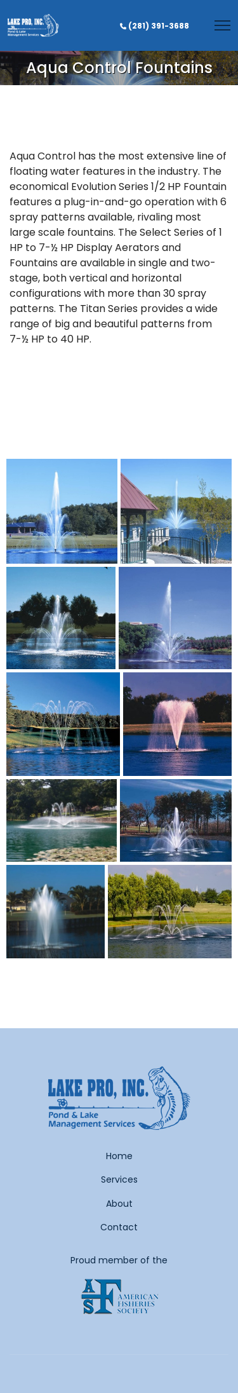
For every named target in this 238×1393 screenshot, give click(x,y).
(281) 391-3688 (158, 25)
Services (119, 1179)
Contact (119, 1227)
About (119, 1203)
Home (119, 1156)
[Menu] (222, 25)
